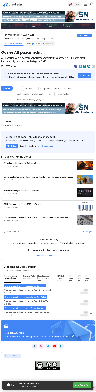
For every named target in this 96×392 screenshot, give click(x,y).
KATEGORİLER (84, 35)
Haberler (7, 39)
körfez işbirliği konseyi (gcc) (29, 99)
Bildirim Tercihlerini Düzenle (48, 255)
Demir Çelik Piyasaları (23, 39)
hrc (18, 88)
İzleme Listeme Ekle (13, 43)
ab (50, 94)
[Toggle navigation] (91, 4)
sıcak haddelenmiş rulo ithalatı (30, 94)
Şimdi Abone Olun (82, 385)
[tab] (13, 278)
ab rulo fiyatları (63, 94)
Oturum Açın (48, 146)
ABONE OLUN (85, 75)
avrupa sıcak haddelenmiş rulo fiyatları (57, 88)
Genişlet (87, 231)
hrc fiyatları (30, 88)
